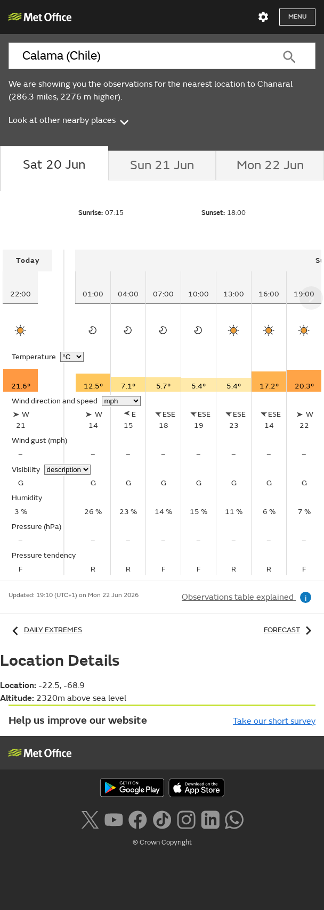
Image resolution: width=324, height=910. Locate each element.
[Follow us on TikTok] (161, 818)
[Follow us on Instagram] (186, 818)
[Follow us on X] (89, 818)
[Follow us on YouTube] (113, 818)
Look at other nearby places (70, 120)
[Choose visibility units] (67, 470)
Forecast (289, 629)
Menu (297, 17)
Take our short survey (274, 721)
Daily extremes (45, 629)
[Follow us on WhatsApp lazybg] (234, 818)
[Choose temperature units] (72, 357)
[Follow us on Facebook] (137, 818)
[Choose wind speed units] (121, 401)
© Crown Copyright (162, 842)
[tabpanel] (33, 412)
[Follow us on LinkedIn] (210, 818)
